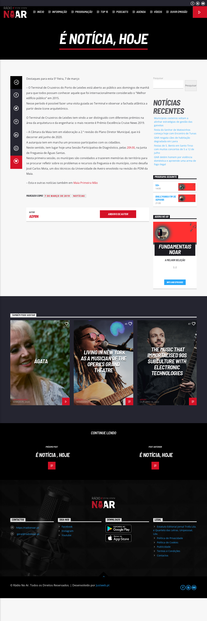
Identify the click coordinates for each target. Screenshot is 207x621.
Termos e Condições (168, 573)
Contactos (162, 578)
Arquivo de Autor (118, 236)
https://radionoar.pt (27, 550)
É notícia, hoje (156, 477)
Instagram (67, 553)
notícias (79, 218)
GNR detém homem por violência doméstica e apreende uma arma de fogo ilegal (175, 183)
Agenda (141, 11)
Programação (83, 11)
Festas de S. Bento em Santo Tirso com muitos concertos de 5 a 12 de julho (174, 172)
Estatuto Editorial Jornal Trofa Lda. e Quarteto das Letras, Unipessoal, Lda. (174, 553)
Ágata (41, 384)
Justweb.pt (103, 608)
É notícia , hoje (53, 477)
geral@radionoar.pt (27, 556)
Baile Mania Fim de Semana (165, 221)
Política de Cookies (167, 565)
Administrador (20, 422)
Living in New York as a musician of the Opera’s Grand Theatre (103, 384)
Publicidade (164, 569)
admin (34, 239)
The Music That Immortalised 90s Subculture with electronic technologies (167, 384)
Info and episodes (175, 305)
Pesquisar (158, 101)
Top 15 (104, 11)
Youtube (66, 558)
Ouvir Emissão (178, 11)
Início (40, 11)
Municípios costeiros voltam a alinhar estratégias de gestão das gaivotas (173, 144)
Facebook (67, 549)
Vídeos (158, 11)
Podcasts (122, 11)
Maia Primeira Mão (85, 206)
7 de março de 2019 (57, 218)
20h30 (131, 170)
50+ (157, 208)
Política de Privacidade (170, 561)
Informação (59, 11)
